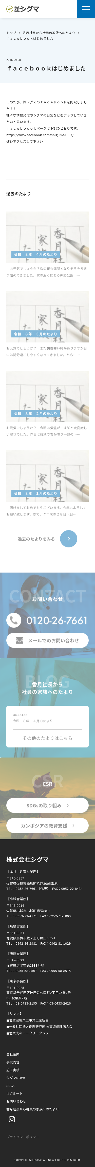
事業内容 (13, 1062)
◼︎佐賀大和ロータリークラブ (27, 1033)
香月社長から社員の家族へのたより (49, 32)
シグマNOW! (15, 1077)
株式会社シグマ (27, 859)
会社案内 (13, 1054)
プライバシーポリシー (22, 1136)
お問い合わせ (16, 1101)
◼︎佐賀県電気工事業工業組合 (27, 1020)
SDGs (10, 1085)
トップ (11, 32)
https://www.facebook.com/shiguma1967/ (40, 134)
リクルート (14, 1093)
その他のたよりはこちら (48, 739)
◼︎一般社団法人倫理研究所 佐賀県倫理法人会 (39, 1026)
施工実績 (13, 1069)
